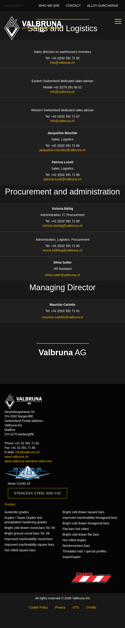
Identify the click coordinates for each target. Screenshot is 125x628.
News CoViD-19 (19, 483)
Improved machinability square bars (29, 544)
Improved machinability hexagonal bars (90, 517)
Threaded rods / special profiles (85, 551)
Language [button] (14, 5)
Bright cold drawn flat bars (81, 534)
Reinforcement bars (76, 545)
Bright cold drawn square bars (84, 512)
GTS (76, 607)
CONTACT (73, 5)
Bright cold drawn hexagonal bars (86, 523)
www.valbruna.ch (16, 456)
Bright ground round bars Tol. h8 (27, 533)
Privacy (60, 607)
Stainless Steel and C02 (37, 493)
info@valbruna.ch (27, 452)
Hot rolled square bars (20, 550)
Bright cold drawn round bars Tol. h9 (30, 528)
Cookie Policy (38, 607)
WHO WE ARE (49, 5)
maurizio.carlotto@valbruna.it (62, 317)
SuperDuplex (72, 557)
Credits (91, 607)
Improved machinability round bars (29, 539)
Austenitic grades (17, 512)
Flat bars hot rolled (76, 529)
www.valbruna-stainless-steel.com (28, 461)
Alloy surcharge (102, 5)
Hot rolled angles (74, 540)
